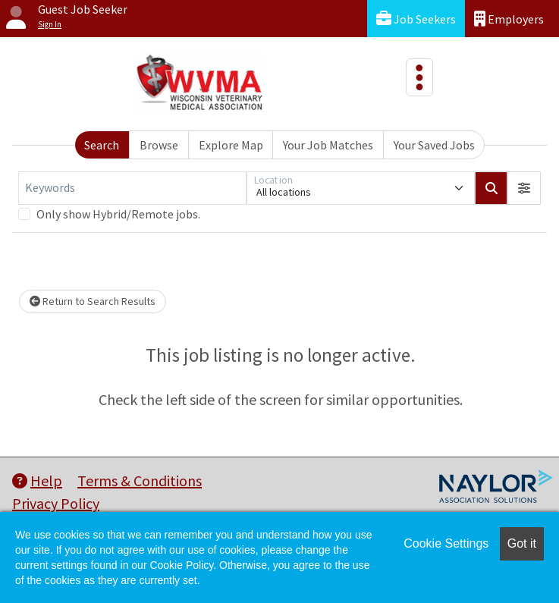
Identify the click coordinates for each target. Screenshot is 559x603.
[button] (524, 188)
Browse (159, 144)
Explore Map (231, 144)
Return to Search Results (92, 301)
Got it (521, 543)
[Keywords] (132, 188)
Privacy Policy (55, 503)
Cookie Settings (446, 543)
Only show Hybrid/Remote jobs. (118, 213)
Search (101, 144)
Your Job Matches (328, 144)
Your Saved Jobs (434, 144)
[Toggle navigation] (419, 77)
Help (37, 480)
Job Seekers (416, 18)
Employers (509, 18)
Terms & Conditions (139, 480)
